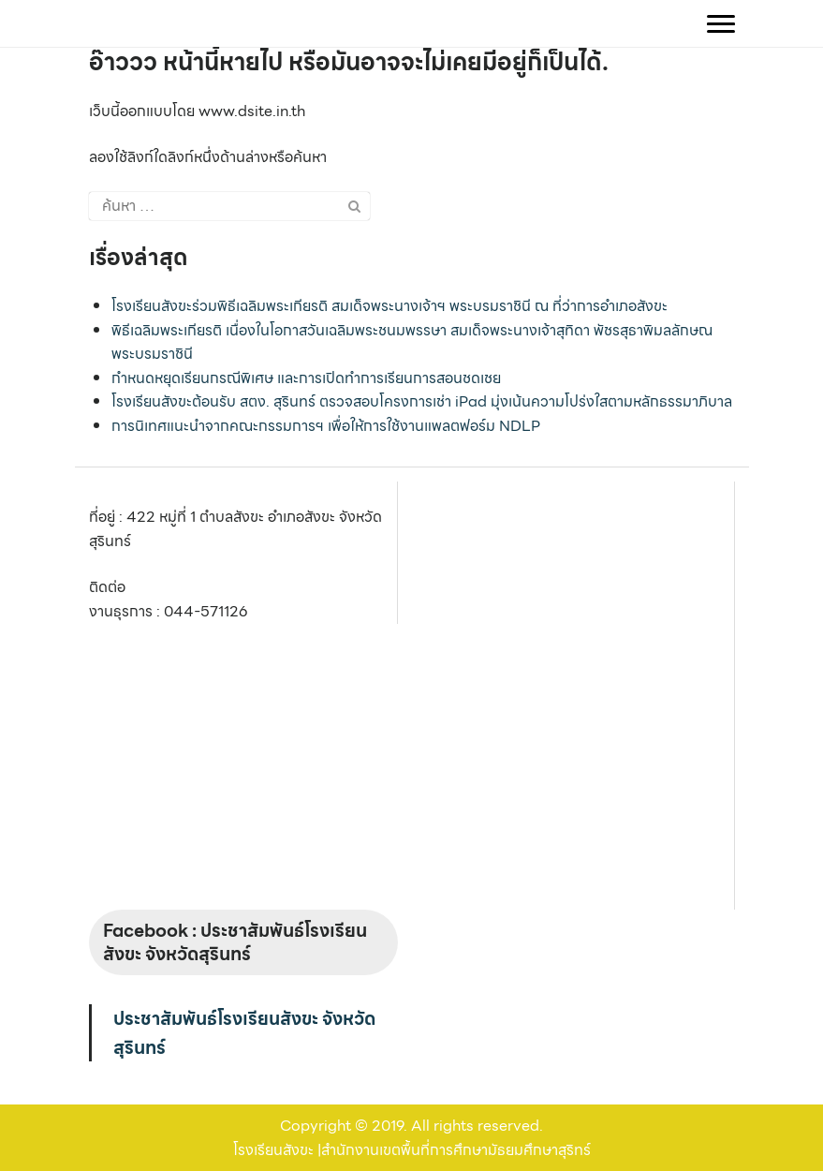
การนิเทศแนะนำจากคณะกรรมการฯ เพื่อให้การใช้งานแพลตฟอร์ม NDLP (325, 425)
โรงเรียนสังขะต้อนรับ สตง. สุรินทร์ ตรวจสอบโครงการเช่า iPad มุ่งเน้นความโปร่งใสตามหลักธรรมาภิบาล (421, 401)
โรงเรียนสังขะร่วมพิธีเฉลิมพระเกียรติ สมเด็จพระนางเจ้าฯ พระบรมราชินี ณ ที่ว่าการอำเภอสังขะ (389, 306)
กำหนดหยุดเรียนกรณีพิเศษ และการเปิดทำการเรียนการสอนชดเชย (306, 378)
